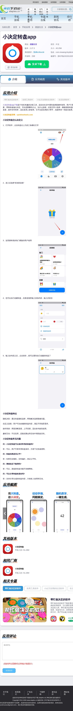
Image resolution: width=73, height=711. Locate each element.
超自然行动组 (28, 9)
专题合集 (43, 18)
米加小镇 (47, 9)
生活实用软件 (64, 100)
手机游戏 (16, 18)
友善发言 (9, 670)
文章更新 (63, 2)
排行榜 (69, 18)
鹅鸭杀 (35, 9)
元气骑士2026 (41, 9)
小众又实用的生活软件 (46, 100)
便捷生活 (39, 27)
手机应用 (30, 18)
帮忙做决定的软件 (11, 100)
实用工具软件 (27, 100)
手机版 (71, 2)
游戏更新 (45, 2)
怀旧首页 (36, 2)
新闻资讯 (56, 18)
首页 (3, 18)
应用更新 (54, 2)
